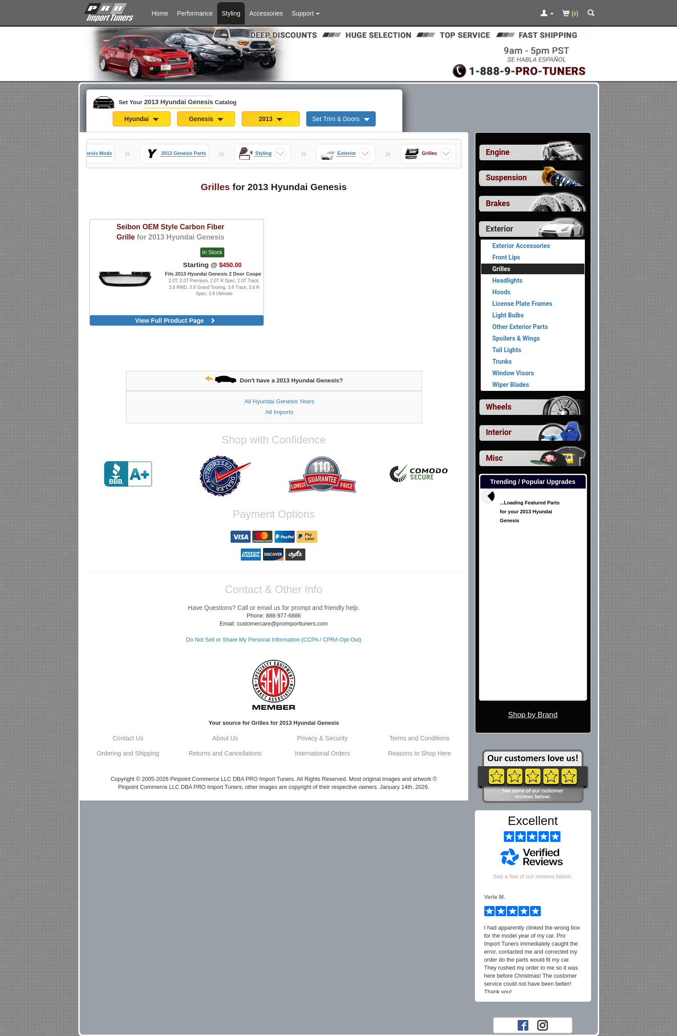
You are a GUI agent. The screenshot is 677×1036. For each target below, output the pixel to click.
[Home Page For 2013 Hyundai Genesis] (110, 11)
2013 (271, 118)
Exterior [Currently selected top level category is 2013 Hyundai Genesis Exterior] (499, 228)
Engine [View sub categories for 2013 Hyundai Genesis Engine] (498, 152)
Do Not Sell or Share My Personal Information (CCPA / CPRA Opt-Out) (273, 640)
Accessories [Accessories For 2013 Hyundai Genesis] (266, 13)
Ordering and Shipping (128, 753)
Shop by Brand (532, 715)
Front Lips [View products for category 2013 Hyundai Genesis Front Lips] (506, 257)
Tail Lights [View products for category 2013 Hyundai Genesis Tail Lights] (506, 349)
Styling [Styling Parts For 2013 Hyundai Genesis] (231, 13)
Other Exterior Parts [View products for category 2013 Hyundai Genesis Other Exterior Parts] (520, 326)
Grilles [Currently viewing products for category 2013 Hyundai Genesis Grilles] (501, 268)
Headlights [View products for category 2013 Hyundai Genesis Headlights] (507, 280)
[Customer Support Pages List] (306, 13)
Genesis (206, 118)
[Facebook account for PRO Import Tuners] (523, 1024)
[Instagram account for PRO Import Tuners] (542, 1024)
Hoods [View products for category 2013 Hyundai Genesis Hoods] (501, 292)
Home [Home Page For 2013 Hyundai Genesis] (160, 13)
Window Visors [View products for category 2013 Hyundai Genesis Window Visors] (513, 373)
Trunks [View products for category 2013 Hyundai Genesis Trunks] (502, 361)
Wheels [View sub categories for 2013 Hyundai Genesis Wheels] (499, 406)
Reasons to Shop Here (419, 753)
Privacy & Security (322, 738)
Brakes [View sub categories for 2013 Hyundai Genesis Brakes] (498, 203)
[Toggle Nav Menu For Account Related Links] (547, 13)
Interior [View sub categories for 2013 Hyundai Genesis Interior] (499, 432)
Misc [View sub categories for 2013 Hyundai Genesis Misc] (494, 458)
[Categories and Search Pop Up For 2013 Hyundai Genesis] (591, 13)
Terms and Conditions (419, 738)
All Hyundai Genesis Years (279, 401)
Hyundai (141, 118)
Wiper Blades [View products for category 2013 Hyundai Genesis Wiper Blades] (510, 384)
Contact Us (128, 738)
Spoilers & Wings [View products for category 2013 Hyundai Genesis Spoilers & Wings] (516, 338)
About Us (225, 738)
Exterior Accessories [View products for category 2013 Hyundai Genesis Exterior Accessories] (521, 245)
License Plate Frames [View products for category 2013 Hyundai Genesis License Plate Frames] (522, 303)
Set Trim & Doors (340, 118)
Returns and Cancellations (225, 753)
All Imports (279, 412)
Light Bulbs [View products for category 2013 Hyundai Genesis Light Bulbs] (508, 315)
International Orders (322, 753)
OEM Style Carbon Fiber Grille (170, 232)
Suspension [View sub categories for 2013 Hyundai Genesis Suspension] (506, 177)
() (570, 14)
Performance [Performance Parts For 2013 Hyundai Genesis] (195, 13)
